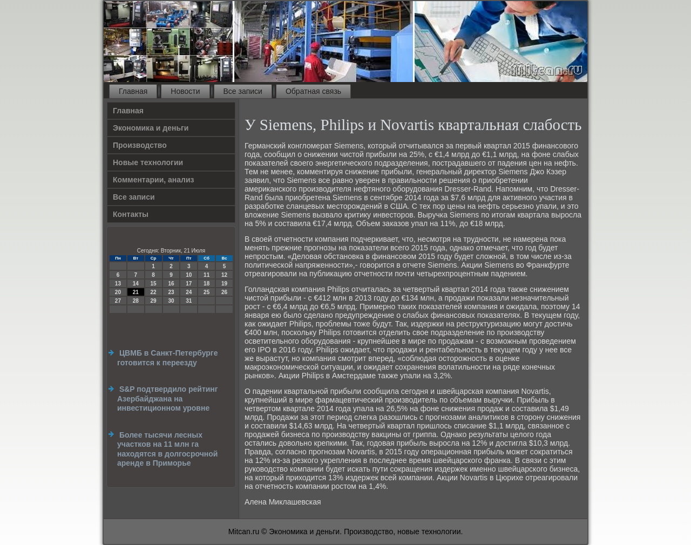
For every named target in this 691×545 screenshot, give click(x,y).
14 (136, 284)
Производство (140, 145)
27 (118, 301)
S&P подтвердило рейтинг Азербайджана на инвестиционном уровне (167, 398)
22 (154, 292)
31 (189, 301)
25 (206, 292)
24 (189, 292)
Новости (185, 91)
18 (206, 284)
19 (224, 284)
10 (189, 275)
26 (224, 292)
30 (171, 301)
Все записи (242, 91)
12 (224, 275)
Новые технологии (148, 162)
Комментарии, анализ (153, 179)
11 (206, 275)
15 (154, 284)
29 (154, 301)
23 (171, 292)
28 (136, 301)
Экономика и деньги (150, 128)
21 (136, 292)
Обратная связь (313, 91)
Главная (133, 91)
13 (118, 284)
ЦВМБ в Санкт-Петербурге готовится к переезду (167, 358)
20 (118, 292)
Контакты (130, 214)
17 (189, 284)
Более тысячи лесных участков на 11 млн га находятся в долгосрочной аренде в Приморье (167, 449)
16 (171, 284)
